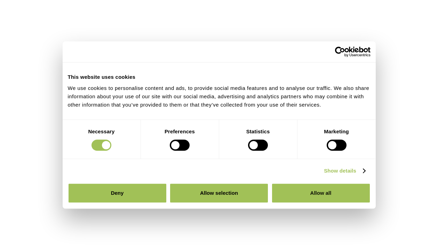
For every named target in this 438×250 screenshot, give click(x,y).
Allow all (321, 193)
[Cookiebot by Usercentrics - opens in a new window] (340, 52)
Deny (117, 193)
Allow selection (219, 193)
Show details (340, 171)
